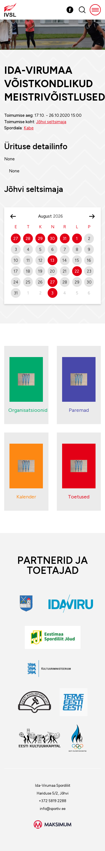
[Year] (60, 216)
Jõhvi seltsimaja (51, 121)
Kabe (29, 127)
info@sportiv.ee (52, 809)
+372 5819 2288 (52, 801)
